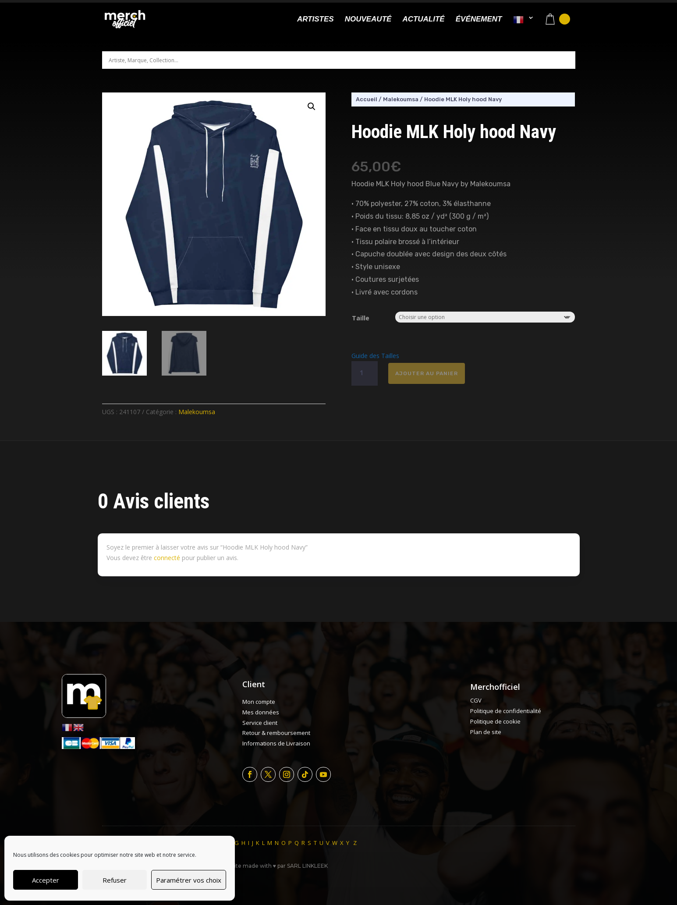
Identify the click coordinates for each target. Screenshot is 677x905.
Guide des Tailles (375, 355)
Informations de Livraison (276, 743)
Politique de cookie (495, 721)
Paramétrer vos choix (188, 880)
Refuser (115, 880)
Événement (479, 19)
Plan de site (485, 732)
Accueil (366, 99)
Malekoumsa (196, 412)
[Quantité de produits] (364, 373)
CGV (476, 700)
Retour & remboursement (276, 733)
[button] (311, 106)
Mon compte (258, 702)
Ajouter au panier (426, 373)
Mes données (260, 712)
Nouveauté (368, 19)
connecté (167, 558)
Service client (259, 723)
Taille (360, 318)
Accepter (45, 880)
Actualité (423, 19)
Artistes (315, 19)
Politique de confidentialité (505, 711)
